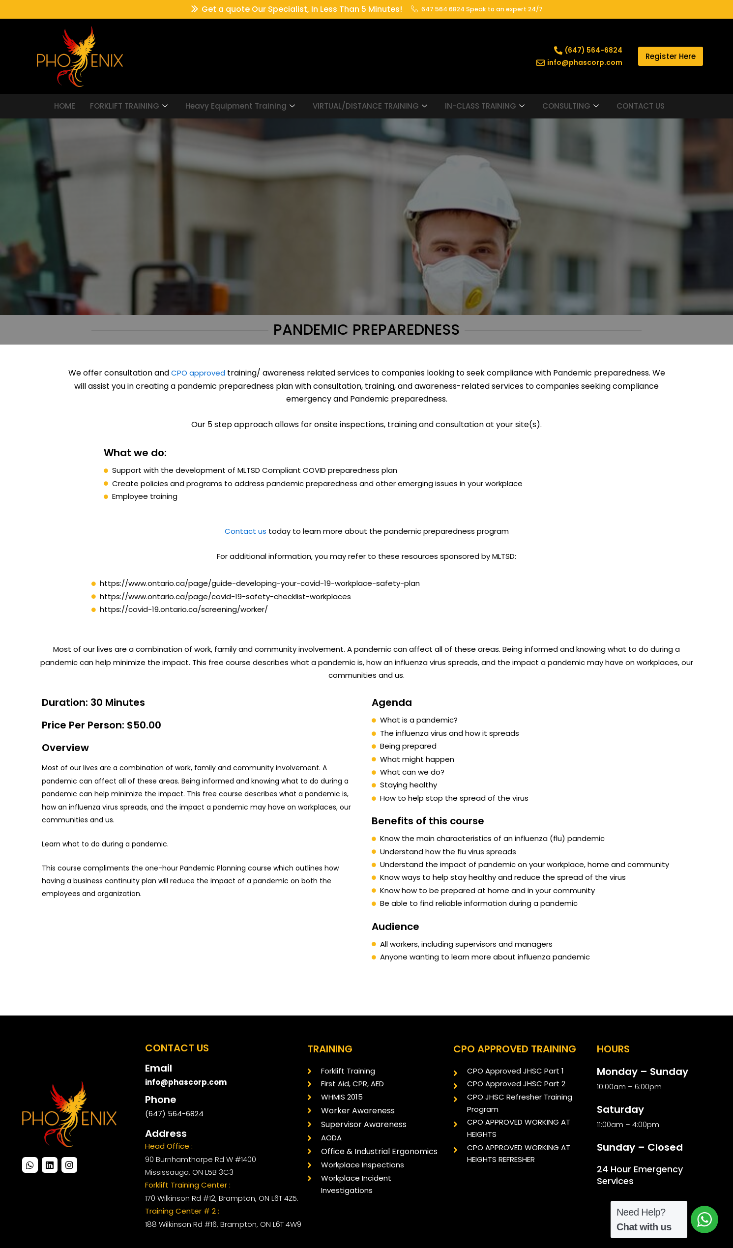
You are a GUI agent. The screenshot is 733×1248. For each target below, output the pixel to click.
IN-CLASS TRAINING (485, 106)
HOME (64, 106)
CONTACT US (640, 106)
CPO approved (197, 372)
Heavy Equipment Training (240, 106)
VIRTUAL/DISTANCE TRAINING (370, 106)
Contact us (245, 531)
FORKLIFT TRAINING (129, 106)
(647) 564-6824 (174, 1113)
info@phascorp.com (188, 1082)
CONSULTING (570, 106)
